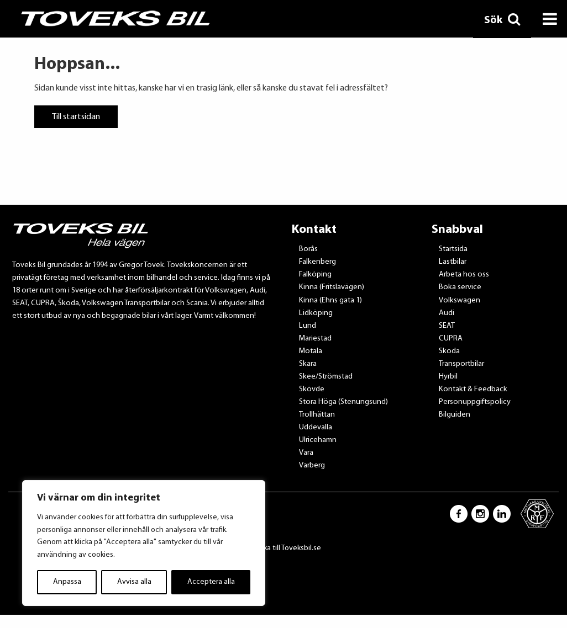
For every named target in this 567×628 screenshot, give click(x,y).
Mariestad (315, 338)
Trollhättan (317, 415)
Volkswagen (459, 300)
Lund (307, 326)
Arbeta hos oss (464, 274)
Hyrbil (448, 376)
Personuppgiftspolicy (475, 402)
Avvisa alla (134, 582)
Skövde (311, 389)
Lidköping (316, 313)
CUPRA (451, 338)
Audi (446, 313)
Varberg (312, 465)
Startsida (453, 249)
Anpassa (67, 582)
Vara (306, 453)
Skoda (449, 351)
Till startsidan (76, 116)
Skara (308, 364)
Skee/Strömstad (326, 376)
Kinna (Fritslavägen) (331, 287)
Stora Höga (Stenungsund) (343, 402)
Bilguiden (454, 415)
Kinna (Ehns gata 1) (330, 300)
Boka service (460, 287)
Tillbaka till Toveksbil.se (283, 548)
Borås (308, 249)
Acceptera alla (211, 582)
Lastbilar (452, 262)
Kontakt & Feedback (473, 389)
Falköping (315, 274)
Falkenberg (317, 262)
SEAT (447, 326)
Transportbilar (461, 364)
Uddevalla (315, 427)
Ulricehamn (318, 440)
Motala (310, 351)
